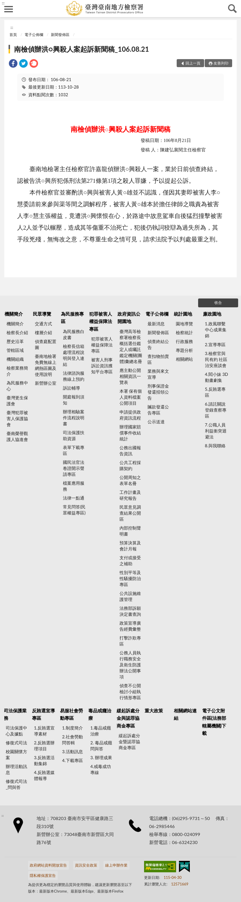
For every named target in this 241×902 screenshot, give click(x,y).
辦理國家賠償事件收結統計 (130, 432)
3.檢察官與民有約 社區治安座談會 (216, 359)
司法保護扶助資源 (73, 435)
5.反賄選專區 (215, 392)
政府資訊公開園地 (128, 317)
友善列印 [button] (221, 63)
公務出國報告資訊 (130, 450)
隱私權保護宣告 (43, 875)
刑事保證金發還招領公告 (158, 391)
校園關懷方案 (16, 754)
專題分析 (184, 350)
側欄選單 (8, 9)
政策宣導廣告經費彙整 (130, 626)
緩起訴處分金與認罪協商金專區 (128, 718)
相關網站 (184, 359)
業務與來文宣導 (158, 374)
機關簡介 (14, 313)
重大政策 (154, 710)
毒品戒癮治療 (99, 714)
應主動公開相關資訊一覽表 (130, 376)
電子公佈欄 (34, 34)
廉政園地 (212, 313)
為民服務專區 (72, 317)
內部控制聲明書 (130, 530)
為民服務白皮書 (73, 334)
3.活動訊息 (72, 751)
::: (3, 3)
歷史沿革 (15, 341)
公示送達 (156, 421)
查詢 (232, 8)
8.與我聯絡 (215, 445)
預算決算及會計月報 (130, 545)
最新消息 (156, 323)
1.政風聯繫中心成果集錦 (215, 329)
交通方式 (43, 323)
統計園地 (183, 313)
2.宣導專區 (215, 344)
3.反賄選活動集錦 (44, 760)
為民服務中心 (17, 385)
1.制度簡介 (72, 727)
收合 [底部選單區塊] (218, 302)
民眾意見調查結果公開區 (130, 513)
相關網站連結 (185, 714)
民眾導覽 (42, 313)
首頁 (13, 34)
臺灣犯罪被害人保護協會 (17, 418)
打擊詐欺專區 (130, 640)
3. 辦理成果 (101, 757)
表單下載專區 (73, 450)
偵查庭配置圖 (45, 344)
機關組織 (15, 359)
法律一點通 (73, 497)
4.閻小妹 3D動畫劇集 (216, 377)
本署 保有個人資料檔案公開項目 (130, 397)
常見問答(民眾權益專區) (74, 509)
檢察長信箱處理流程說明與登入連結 (73, 355)
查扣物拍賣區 (158, 359)
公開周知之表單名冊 (130, 480)
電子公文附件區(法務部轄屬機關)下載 (214, 722)
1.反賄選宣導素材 (44, 730)
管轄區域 (15, 350)
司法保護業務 (15, 714)
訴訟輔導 (71, 387)
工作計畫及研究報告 (130, 495)
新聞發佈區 (60, 34)
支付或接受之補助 (130, 560)
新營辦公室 (45, 383)
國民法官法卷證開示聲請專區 (73, 468)
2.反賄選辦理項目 (44, 745)
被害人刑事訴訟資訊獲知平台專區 (102, 365)
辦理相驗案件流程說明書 (73, 417)
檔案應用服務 (73, 486)
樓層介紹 (43, 332)
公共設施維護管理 (130, 596)
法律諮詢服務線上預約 (73, 376)
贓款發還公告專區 (158, 409)
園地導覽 (184, 323)
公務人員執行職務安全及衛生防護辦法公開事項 (130, 664)
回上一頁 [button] (193, 63)
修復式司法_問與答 (16, 784)
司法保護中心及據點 (16, 730)
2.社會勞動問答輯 (72, 739)
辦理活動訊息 (16, 769)
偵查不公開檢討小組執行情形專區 (130, 691)
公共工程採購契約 (130, 465)
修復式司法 (16, 742)
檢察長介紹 (17, 332)
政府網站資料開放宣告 (48, 865)
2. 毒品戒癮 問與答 (101, 745)
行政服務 (184, 341)
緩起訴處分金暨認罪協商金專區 (129, 741)
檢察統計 (184, 332)
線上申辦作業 (116, 865)
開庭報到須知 (73, 399)
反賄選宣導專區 (43, 714)
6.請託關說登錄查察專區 (215, 409)
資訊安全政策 (86, 865)
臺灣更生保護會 (17, 400)
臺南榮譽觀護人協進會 (17, 436)
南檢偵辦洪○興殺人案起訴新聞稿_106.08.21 (81, 49)
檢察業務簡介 (17, 370)
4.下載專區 (72, 760)
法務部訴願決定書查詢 (130, 611)
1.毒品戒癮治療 (100, 730)
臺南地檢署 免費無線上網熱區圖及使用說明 (45, 365)
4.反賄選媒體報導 (44, 775)
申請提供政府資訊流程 (130, 414)
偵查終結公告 (158, 344)
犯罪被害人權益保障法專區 (100, 321)
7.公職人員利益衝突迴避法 (215, 430)
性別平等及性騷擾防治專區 (130, 578)
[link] (13, 64)
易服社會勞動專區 (71, 714)
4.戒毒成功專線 (100, 769)
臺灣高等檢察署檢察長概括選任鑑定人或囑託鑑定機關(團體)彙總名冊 (130, 346)
